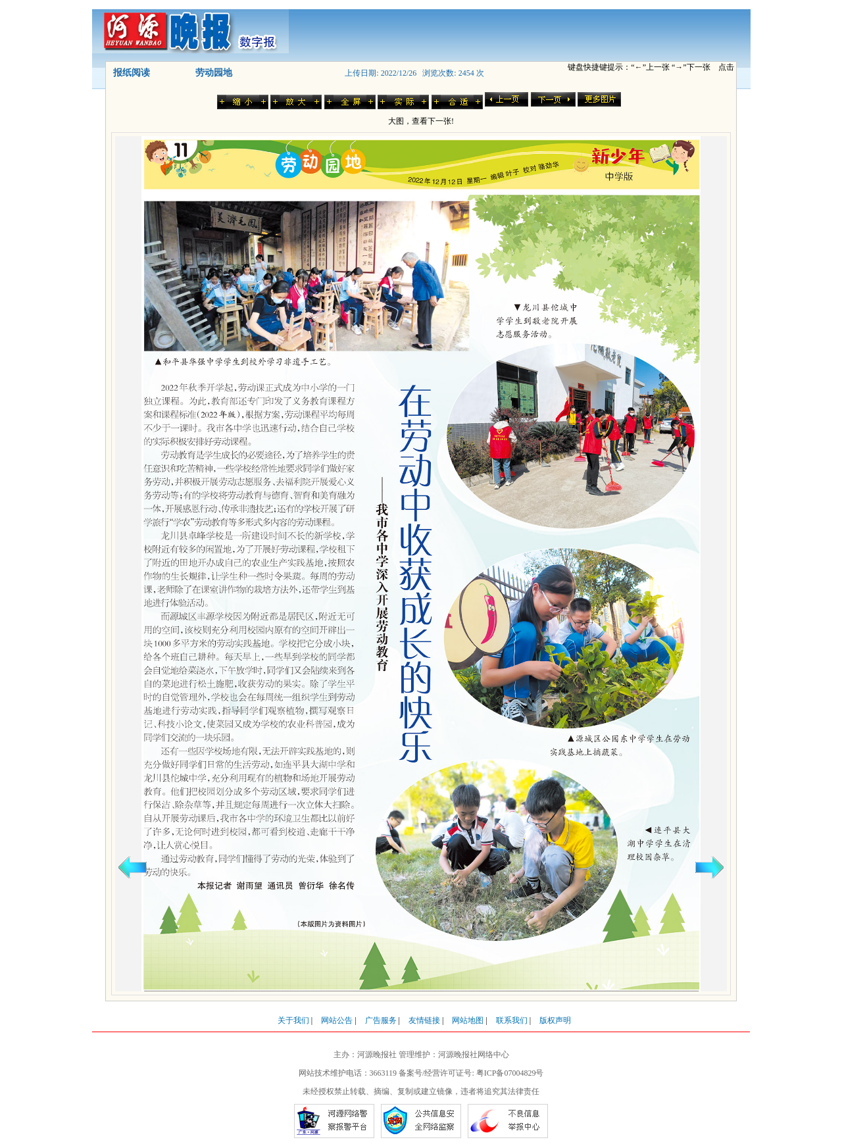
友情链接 (424, 1020)
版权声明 (555, 1020)
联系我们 (512, 1020)
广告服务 (381, 1020)
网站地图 (467, 1020)
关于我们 (293, 1020)
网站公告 (337, 1020)
